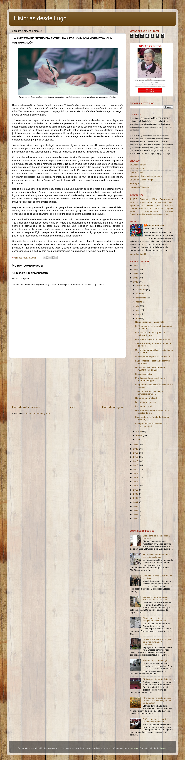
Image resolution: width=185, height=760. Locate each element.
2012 (135, 481)
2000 (135, 518)
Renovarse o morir (144, 406)
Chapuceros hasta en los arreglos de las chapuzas (154, 619)
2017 (135, 461)
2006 (135, 494)
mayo (139, 314)
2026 (135, 265)
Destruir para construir (145, 402)
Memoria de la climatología (155, 660)
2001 (135, 514)
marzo (139, 431)
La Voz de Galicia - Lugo (141, 180)
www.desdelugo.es (139, 165)
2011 (135, 486)
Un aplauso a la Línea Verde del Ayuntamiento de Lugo (150, 368)
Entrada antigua (112, 407)
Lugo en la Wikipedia (140, 187)
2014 (135, 473)
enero (139, 439)
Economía (147, 202)
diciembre (141, 285)
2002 (135, 510)
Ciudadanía (160, 214)
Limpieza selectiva (143, 374)
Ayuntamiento (136, 205)
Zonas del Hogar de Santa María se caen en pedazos (155, 598)
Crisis (170, 202)
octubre (139, 294)
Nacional (169, 205)
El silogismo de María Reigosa (157, 679)
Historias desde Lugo (40, 18)
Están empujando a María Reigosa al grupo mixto (155, 720)
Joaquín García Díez (141, 208)
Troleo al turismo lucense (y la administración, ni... (149, 392)
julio (138, 306)
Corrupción (159, 208)
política (154, 199)
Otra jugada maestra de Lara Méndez (152, 339)
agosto (139, 302)
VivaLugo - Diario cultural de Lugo (146, 176)
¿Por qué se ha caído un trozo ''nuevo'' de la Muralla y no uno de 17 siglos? (157, 700)
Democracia (166, 199)
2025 (135, 269)
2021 (135, 444)
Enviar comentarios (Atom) (37, 413)
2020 (135, 449)
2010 (135, 490)
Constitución (136, 214)
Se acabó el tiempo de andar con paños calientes (156, 555)
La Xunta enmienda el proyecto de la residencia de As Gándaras (157, 642)
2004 (135, 502)
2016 (135, 465)
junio (138, 310)
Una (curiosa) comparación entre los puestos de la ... (152, 411)
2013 (135, 477)
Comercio (149, 205)
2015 (135, 469)
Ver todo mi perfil (138, 254)
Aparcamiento (151, 211)
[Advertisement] (67, 381)
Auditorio (134, 211)
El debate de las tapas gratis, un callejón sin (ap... (150, 333)
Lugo (134, 199)
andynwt (134, 748)
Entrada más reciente (26, 407)
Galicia (159, 205)
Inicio (71, 407)
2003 (135, 506)
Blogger (163, 748)
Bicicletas (168, 211)
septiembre (141, 298)
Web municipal (137, 168)
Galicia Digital (136, 172)
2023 (135, 278)
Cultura (144, 199)
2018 (135, 457)
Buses (168, 214)
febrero (139, 435)
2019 (135, 453)
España (169, 208)
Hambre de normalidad (146, 398)
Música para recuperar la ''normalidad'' (153, 356)
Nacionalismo (148, 214)
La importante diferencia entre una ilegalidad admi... (151, 424)
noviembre (141, 289)
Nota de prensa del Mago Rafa (149, 322)
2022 (135, 282)
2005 (135, 498)
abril (138, 318)
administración (159, 202)
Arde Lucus (135, 202)
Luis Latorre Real (155, 225)
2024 (135, 274)
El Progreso (135, 183)
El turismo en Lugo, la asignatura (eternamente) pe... (150, 379)
